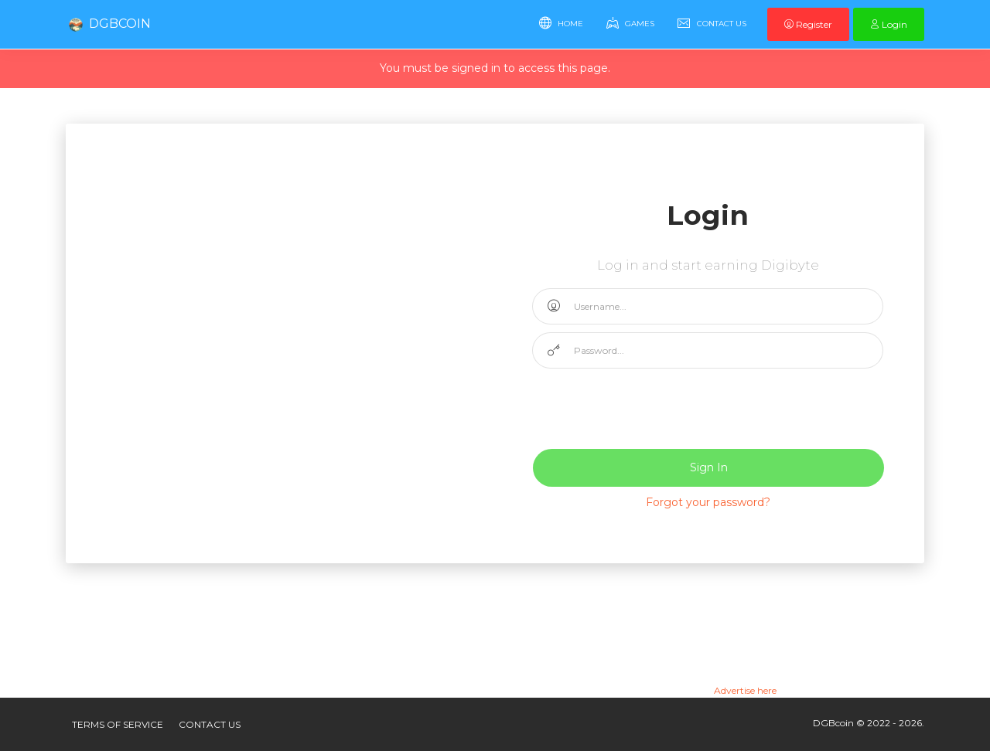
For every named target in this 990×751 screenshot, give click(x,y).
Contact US (210, 724)
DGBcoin (108, 25)
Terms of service (117, 724)
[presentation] (649, 406)
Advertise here (745, 690)
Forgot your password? (708, 502)
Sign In (709, 467)
